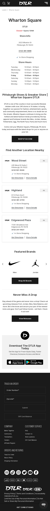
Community (8, 434)
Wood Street (18, 160)
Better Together (9, 430)
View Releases (25, 319)
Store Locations (30, 437)
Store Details (31, 178)
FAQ (26, 430)
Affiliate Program (9, 443)
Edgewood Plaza (21, 220)
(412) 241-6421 (17, 230)
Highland (16, 190)
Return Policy (8, 457)
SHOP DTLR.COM (25, 139)
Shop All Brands (25, 281)
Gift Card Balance (25, 416)
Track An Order (9, 454)
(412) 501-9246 (17, 170)
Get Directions (17, 178)
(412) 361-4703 (17, 200)
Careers (6, 440)
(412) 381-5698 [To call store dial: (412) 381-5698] (25, 51)
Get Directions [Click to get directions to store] (25, 507)
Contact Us (28, 434)
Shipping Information (11, 461)
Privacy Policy (9, 494)
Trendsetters (8, 437)
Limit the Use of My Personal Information (20, 499)
